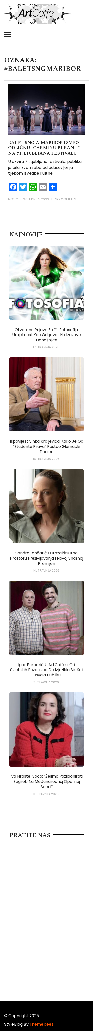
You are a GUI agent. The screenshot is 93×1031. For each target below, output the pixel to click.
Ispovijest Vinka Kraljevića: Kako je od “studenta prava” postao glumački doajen (46, 446)
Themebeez (41, 1024)
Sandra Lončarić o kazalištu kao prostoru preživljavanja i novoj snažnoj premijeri (46, 558)
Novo (13, 199)
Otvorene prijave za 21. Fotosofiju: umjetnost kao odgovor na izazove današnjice (46, 335)
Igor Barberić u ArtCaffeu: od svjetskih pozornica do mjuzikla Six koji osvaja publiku (46, 670)
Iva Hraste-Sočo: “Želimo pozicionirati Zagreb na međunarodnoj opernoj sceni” (46, 781)
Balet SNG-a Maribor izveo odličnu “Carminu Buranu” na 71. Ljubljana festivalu (44, 148)
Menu (7, 35)
